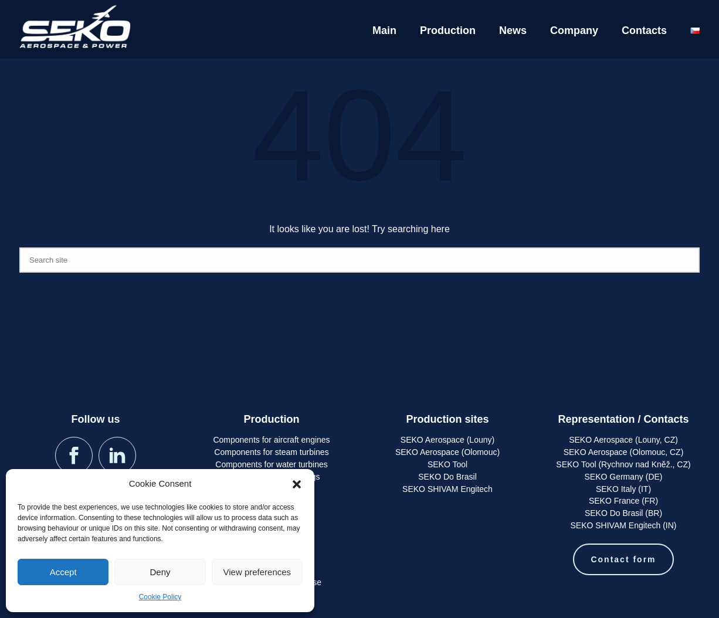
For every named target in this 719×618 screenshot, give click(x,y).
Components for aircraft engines (271, 439)
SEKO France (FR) (623, 500)
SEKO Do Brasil (447, 476)
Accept (63, 572)
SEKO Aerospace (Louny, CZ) (623, 439)
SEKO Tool (447, 464)
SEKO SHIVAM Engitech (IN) (623, 525)
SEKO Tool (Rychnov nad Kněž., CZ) (623, 464)
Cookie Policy (160, 597)
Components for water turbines (271, 464)
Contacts (644, 30)
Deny (160, 572)
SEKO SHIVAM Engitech (447, 489)
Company (574, 30)
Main (384, 30)
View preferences (257, 572)
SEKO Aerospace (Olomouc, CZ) (624, 452)
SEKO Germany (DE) (623, 476)
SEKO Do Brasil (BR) (623, 513)
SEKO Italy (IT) (623, 489)
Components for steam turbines (271, 452)
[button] (297, 484)
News (513, 30)
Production (448, 30)
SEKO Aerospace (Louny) (447, 439)
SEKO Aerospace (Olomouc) (447, 452)
